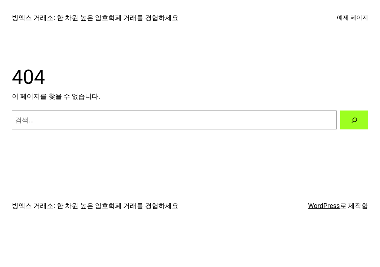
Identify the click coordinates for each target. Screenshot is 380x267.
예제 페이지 (352, 17)
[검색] (354, 120)
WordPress (324, 206)
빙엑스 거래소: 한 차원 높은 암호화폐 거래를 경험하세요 (95, 18)
